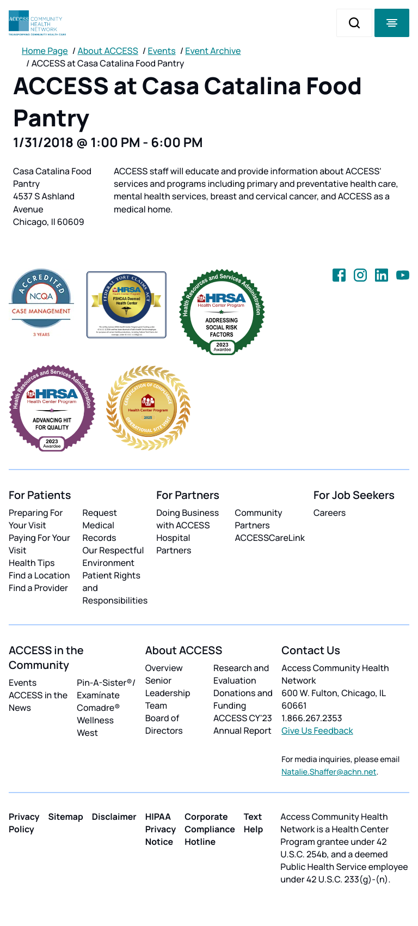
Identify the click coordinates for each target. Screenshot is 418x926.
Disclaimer (114, 817)
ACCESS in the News (38, 701)
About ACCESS (107, 51)
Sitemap (65, 817)
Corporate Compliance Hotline (210, 829)
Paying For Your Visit (39, 544)
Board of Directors (164, 724)
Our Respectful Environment (113, 556)
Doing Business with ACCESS (187, 519)
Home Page (45, 51)
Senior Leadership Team (167, 692)
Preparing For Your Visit (36, 519)
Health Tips (31, 563)
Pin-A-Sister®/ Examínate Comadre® (106, 695)
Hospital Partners (173, 544)
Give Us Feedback (317, 730)
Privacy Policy (24, 823)
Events (162, 51)
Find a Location (39, 575)
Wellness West (95, 726)
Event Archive (213, 51)
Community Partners (258, 519)
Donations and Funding (243, 699)
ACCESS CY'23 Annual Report (242, 724)
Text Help (253, 823)
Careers (330, 513)
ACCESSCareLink (270, 538)
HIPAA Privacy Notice (160, 829)
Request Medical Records (100, 525)
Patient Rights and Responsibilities (115, 587)
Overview (164, 668)
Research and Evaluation (241, 674)
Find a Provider (38, 588)
